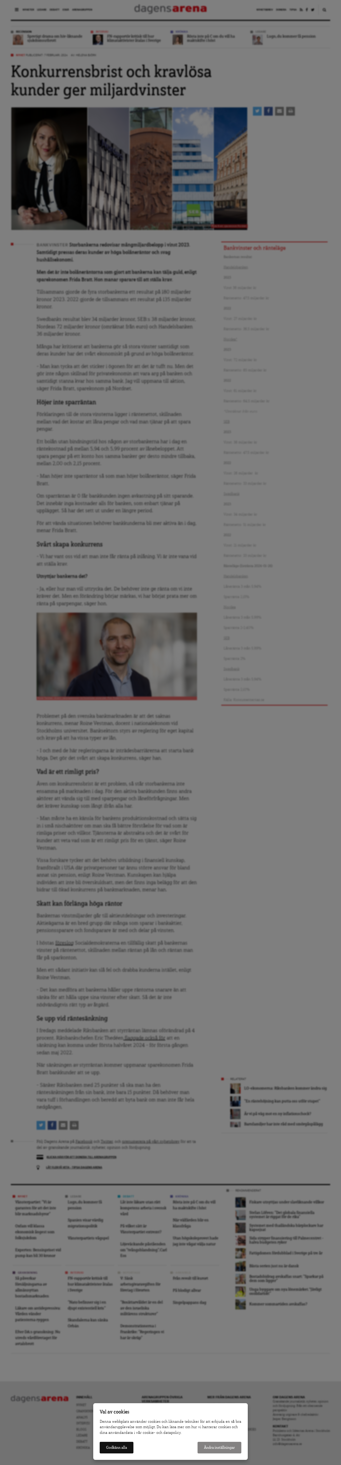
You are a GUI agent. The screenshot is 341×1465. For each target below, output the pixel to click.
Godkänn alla (116, 1448)
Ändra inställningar (219, 1448)
